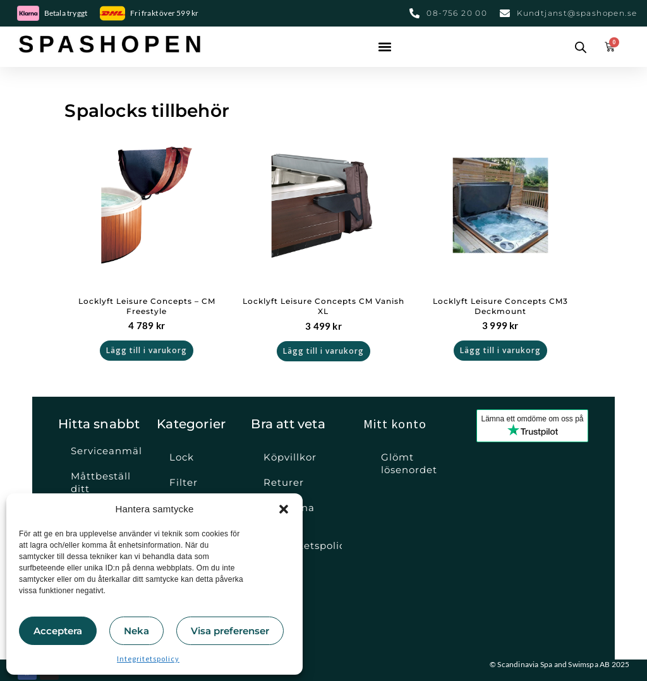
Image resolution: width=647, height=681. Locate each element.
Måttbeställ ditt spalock (101, 488)
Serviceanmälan (106, 451)
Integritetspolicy (148, 658)
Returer (283, 482)
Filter (183, 482)
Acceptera (57, 631)
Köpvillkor (290, 457)
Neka (136, 631)
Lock (181, 457)
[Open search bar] (580, 46)
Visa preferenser (230, 631)
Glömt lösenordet (409, 463)
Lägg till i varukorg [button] (146, 350)
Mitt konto (394, 423)
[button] (283, 509)
